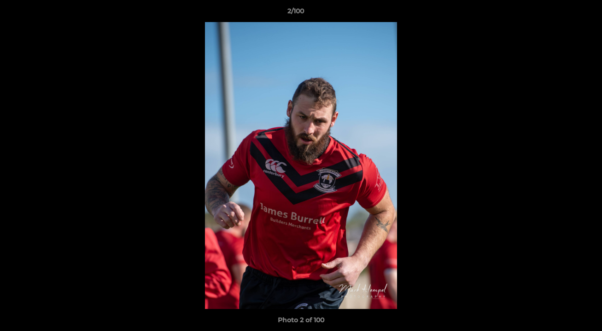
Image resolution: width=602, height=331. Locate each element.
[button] (563, 13)
